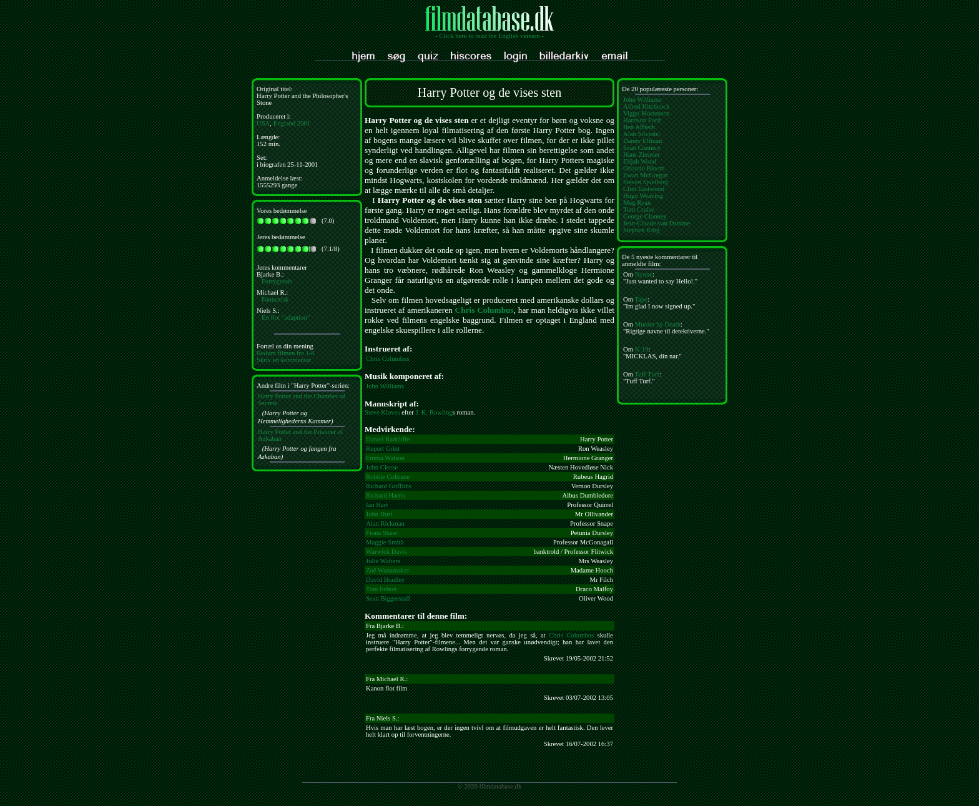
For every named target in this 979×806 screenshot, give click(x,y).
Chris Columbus (484, 310)
